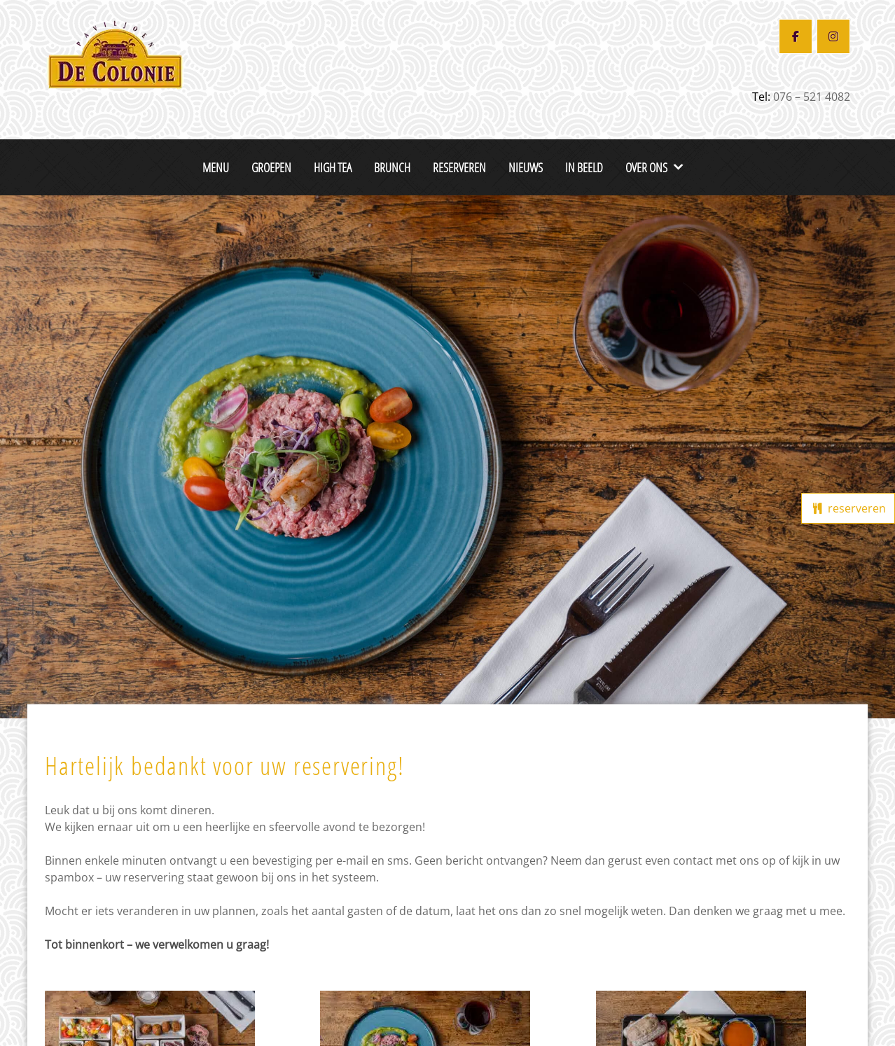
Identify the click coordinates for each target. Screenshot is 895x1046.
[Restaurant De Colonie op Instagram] (833, 36)
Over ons (646, 167)
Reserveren (459, 167)
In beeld (584, 167)
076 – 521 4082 (811, 96)
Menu (215, 167)
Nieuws (525, 167)
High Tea (333, 167)
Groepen (271, 167)
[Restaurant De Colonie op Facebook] (795, 36)
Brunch (392, 167)
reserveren (848, 508)
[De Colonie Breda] (115, 52)
